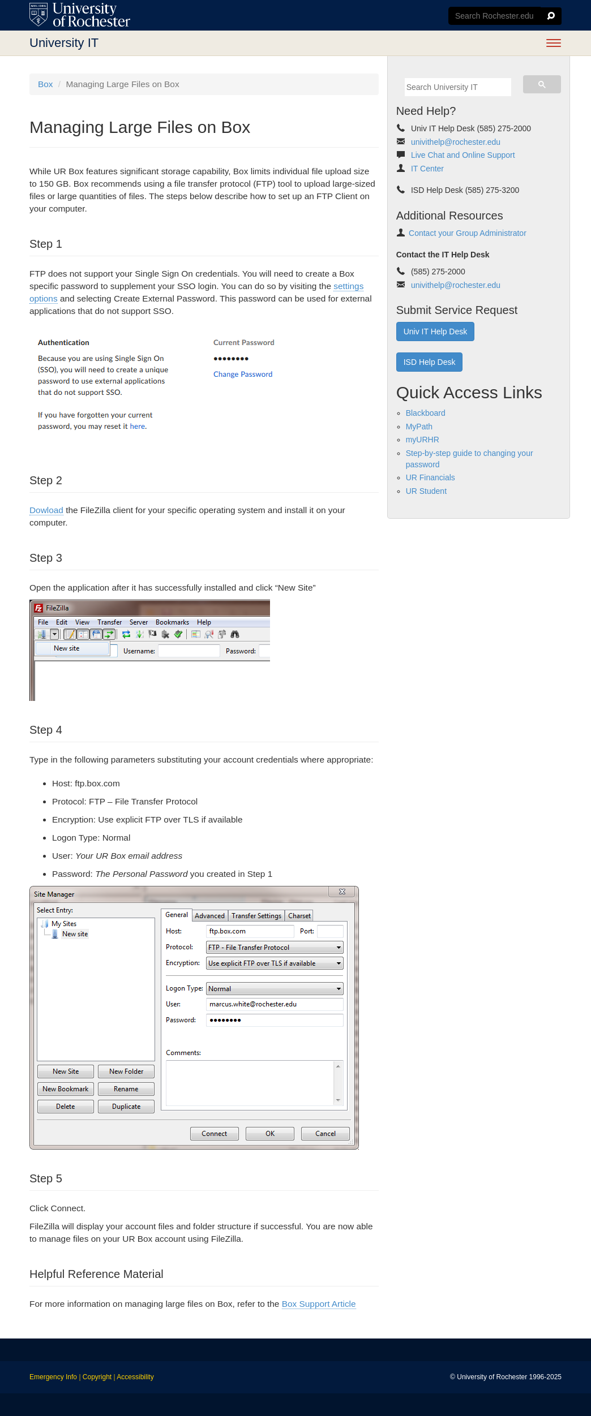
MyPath (419, 426)
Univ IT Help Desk (436, 331)
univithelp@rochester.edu (455, 142)
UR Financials (430, 477)
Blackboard (426, 413)
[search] (458, 87)
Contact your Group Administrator (467, 233)
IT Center (427, 168)
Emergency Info (53, 1377)
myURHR (422, 439)
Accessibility (135, 1377)
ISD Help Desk (430, 362)
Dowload (46, 510)
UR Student (426, 491)
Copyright (97, 1377)
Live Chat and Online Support (463, 155)
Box (45, 84)
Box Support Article (319, 1304)
